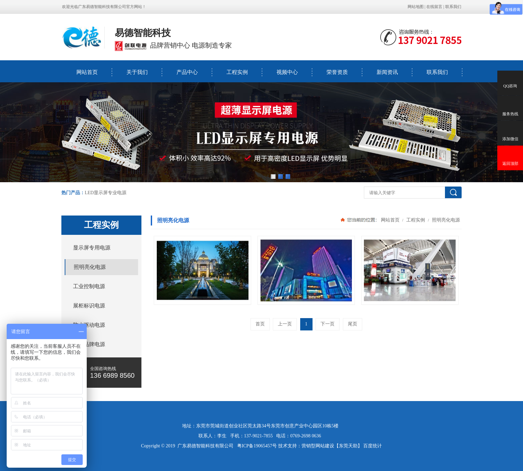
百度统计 (372, 445)
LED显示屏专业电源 (105, 192)
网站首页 (87, 72)
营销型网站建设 (318, 445)
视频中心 (287, 72)
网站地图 (416, 6)
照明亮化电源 (445, 220)
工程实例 (237, 72)
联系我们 (453, 6)
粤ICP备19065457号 (257, 445)
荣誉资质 (337, 72)
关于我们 (137, 72)
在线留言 (434, 6)
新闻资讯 (387, 72)
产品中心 (187, 72)
